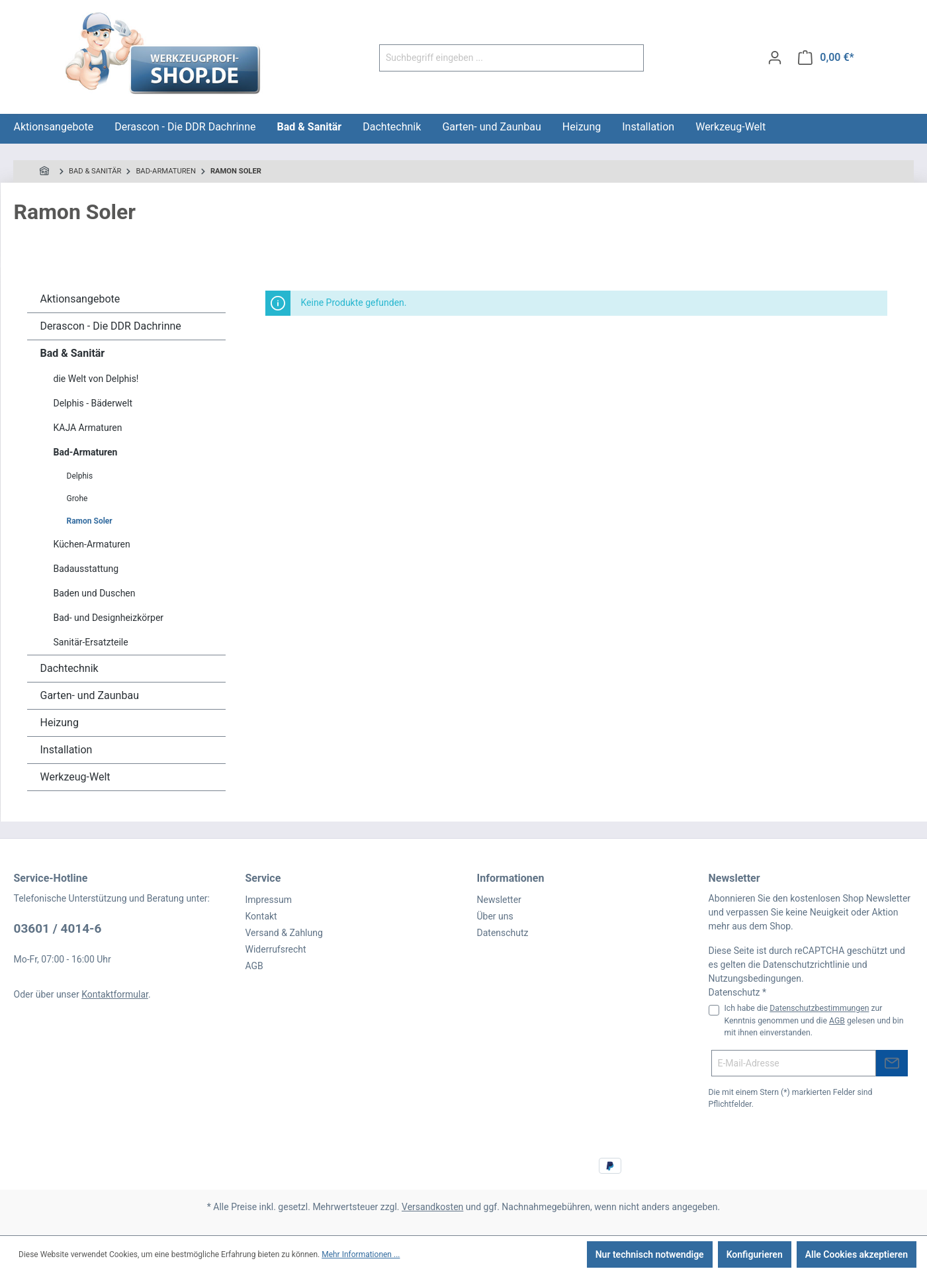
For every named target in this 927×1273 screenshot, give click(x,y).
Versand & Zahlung (284, 932)
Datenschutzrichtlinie (806, 964)
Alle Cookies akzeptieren (856, 1254)
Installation (66, 749)
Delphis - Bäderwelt (93, 403)
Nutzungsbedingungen (755, 978)
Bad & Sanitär (72, 353)
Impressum (268, 899)
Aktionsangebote (80, 299)
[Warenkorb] (826, 57)
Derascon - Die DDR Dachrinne (110, 326)
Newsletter (499, 899)
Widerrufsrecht (275, 949)
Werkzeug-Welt (75, 777)
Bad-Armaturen (86, 452)
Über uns (495, 916)
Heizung (59, 722)
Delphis (80, 476)
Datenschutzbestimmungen (819, 1008)
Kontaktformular (114, 994)
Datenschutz (503, 932)
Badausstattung (86, 568)
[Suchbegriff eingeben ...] (496, 57)
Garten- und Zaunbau (89, 695)
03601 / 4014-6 (58, 928)
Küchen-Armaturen (92, 544)
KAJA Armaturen (88, 427)
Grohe (77, 498)
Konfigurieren (755, 1254)
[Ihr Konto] (775, 57)
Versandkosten (432, 1207)
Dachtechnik (69, 668)
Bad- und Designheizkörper (109, 617)
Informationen (511, 878)
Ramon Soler (89, 521)
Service (263, 878)
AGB (254, 966)
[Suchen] (628, 57)
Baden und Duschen (95, 593)
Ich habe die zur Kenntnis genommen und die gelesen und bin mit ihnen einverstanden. (814, 1020)
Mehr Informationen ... (361, 1254)
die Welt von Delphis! (96, 378)
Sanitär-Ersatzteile (91, 642)
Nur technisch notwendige (650, 1254)
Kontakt (261, 916)
